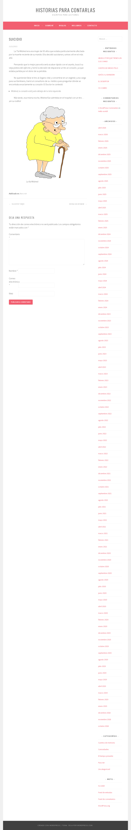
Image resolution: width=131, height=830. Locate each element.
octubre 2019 (103, 646)
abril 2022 (102, 447)
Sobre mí (49, 25)
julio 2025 (102, 187)
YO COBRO (102, 88)
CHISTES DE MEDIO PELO (108, 68)
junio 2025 (102, 194)
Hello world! (103, 111)
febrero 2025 (103, 221)
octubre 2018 (103, 726)
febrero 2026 (103, 141)
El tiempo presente (105, 756)
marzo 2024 (103, 294)
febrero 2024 (103, 300)
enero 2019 (102, 706)
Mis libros (76, 25)
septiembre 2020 (105, 573)
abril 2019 (102, 686)
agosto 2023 (103, 340)
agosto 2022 (103, 420)
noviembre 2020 (104, 560)
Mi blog (62, 25)
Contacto (92, 25)
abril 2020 (102, 606)
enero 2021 (102, 546)
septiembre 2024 (105, 254)
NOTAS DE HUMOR (78, 204)
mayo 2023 (102, 360)
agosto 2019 (103, 659)
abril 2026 (102, 128)
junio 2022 (102, 433)
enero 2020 (102, 626)
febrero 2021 (103, 540)
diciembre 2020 (104, 553)
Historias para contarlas (65, 10)
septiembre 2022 (105, 413)
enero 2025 (102, 227)
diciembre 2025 (104, 154)
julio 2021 (102, 506)
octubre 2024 (103, 247)
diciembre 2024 (104, 234)
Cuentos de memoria (106, 742)
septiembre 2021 (105, 493)
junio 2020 (102, 593)
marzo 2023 (103, 373)
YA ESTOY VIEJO (16, 204)
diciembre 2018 (104, 713)
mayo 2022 (102, 440)
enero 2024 (102, 307)
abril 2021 (102, 526)
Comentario (13, 236)
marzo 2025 (103, 214)
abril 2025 (102, 207)
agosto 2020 (103, 580)
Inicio (36, 25)
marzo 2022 (103, 453)
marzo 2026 (103, 134)
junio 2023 (102, 354)
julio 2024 (102, 267)
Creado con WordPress (49, 825)
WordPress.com (85, 825)
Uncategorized (104, 769)
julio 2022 (102, 427)
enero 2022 (102, 467)
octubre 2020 (103, 566)
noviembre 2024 (104, 241)
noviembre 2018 (104, 719)
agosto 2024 (103, 261)
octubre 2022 (103, 407)
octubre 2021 (103, 487)
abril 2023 (102, 367)
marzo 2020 (103, 613)
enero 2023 (102, 387)
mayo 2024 (102, 280)
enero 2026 (102, 147)
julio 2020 (102, 586)
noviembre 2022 (104, 400)
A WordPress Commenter (108, 108)
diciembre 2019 (104, 633)
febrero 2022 (103, 460)
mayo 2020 (102, 599)
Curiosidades (103, 749)
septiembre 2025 (105, 174)
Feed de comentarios (106, 799)
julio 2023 (102, 347)
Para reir (23, 194)
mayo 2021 (102, 520)
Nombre (13, 270)
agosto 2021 (103, 500)
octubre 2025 (103, 167)
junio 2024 (102, 274)
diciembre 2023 (104, 314)
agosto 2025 (103, 181)
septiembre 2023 (105, 334)
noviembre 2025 (104, 161)
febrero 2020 (103, 619)
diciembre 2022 (104, 393)
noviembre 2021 (104, 480)
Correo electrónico (13, 281)
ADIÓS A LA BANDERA (106, 74)
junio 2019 (102, 673)
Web (11, 293)
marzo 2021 (103, 533)
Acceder (101, 786)
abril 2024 (102, 287)
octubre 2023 (103, 327)
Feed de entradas (105, 792)
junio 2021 (102, 513)
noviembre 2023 (104, 320)
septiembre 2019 (105, 653)
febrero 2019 (103, 699)
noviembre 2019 (104, 639)
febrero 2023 (103, 380)
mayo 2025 (102, 201)
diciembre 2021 (104, 473)
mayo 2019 (102, 679)
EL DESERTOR (103, 81)
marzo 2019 (103, 693)
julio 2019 (102, 666)
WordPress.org (104, 806)
